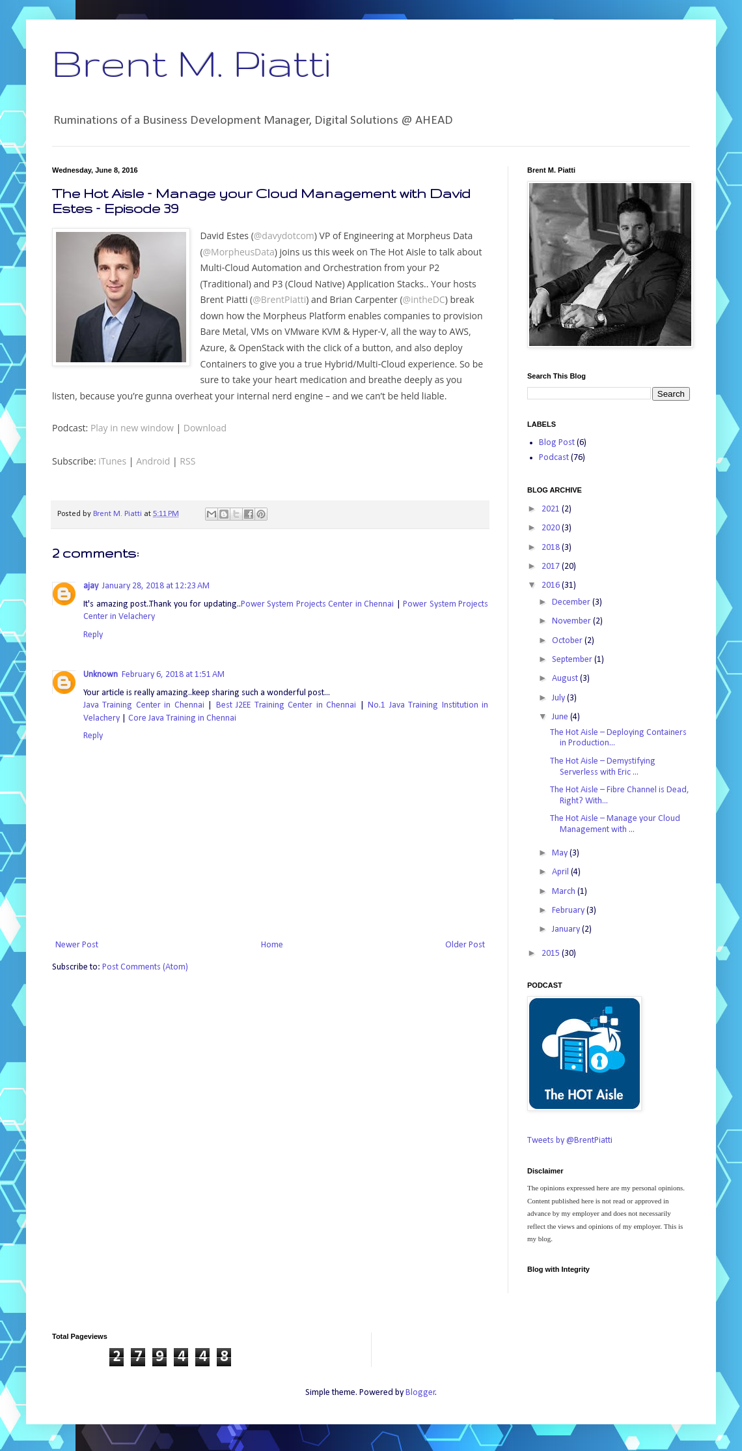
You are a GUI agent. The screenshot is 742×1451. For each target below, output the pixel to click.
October (568, 641)
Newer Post (76, 945)
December (572, 602)
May (561, 853)
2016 (552, 585)
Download (205, 428)
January (567, 929)
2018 (552, 548)
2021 (552, 509)
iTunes (112, 461)
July (559, 698)
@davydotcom (284, 235)
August (566, 678)
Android (153, 461)
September (573, 660)
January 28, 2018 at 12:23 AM (156, 586)
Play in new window (132, 428)
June (561, 717)
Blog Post (557, 443)
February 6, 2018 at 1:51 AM (173, 675)
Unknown (100, 675)
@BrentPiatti (279, 299)
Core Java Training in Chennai (182, 718)
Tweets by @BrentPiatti (569, 1140)
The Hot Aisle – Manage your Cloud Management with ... (615, 824)
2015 (552, 953)
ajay (90, 586)
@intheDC (424, 299)
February (569, 910)
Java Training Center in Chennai (143, 705)
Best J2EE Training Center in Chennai (286, 705)
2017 (552, 566)
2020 (552, 528)
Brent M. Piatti (191, 62)
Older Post (465, 945)
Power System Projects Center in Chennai (317, 604)
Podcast (554, 458)
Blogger (420, 1393)
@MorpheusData (239, 252)
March (564, 892)
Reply (93, 635)
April (561, 872)
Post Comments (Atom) (145, 967)
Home (272, 945)
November (572, 621)
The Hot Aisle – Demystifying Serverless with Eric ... (602, 766)
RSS (187, 461)
